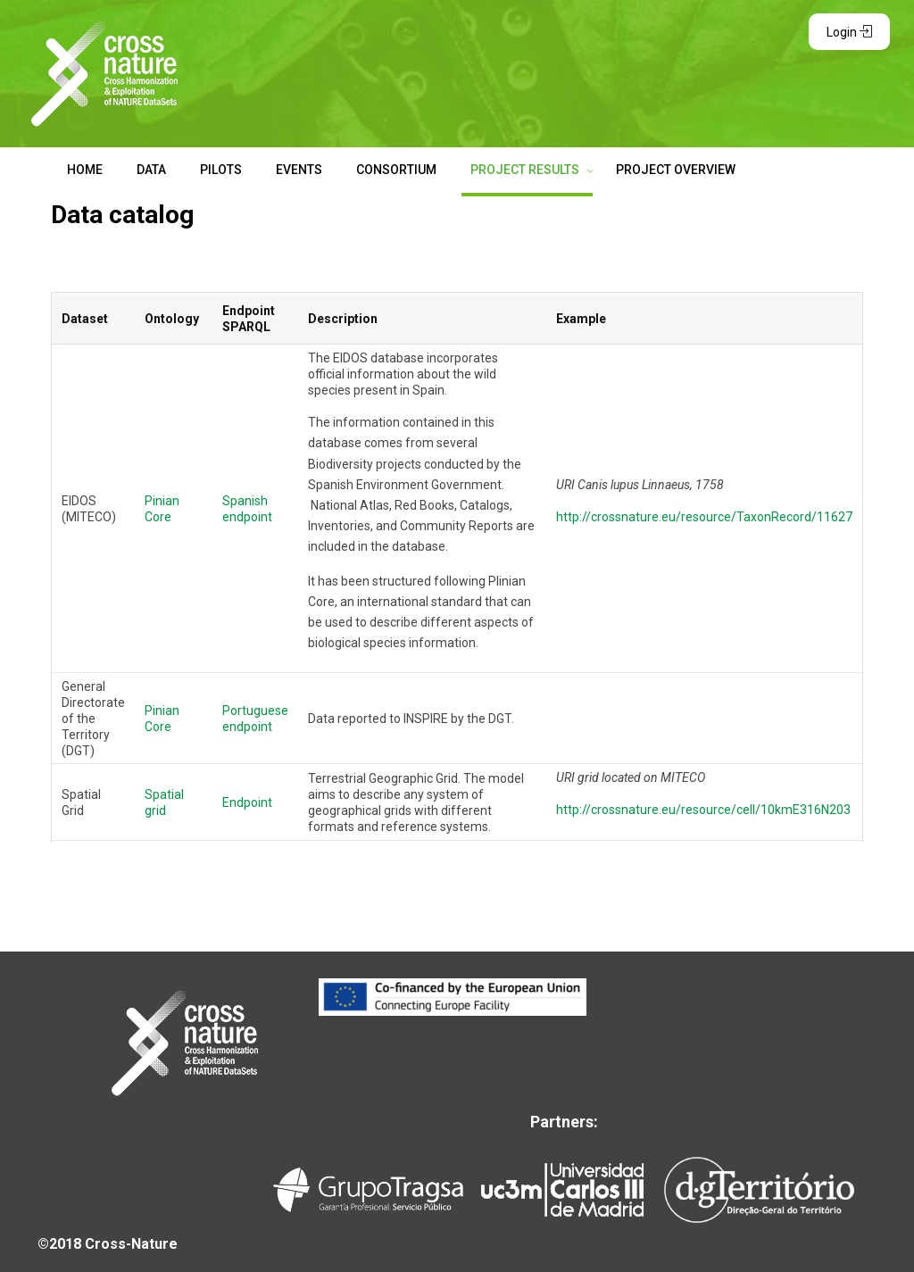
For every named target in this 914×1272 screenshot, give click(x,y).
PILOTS (221, 169)
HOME (85, 169)
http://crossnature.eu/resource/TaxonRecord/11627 (704, 517)
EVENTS (299, 169)
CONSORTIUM (396, 169)
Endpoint (247, 802)
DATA (151, 169)
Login (849, 32)
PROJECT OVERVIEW (675, 169)
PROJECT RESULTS (526, 169)
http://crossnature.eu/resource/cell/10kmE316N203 (703, 809)
